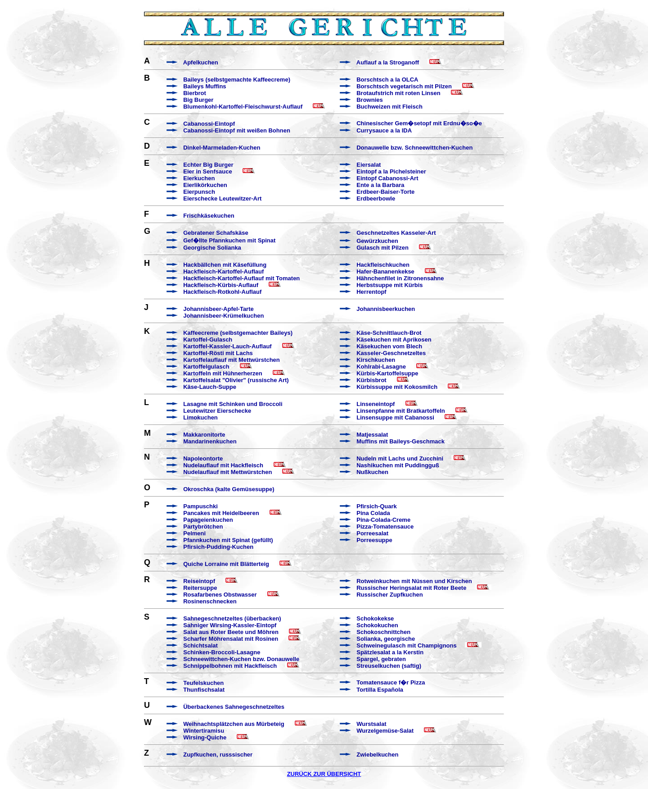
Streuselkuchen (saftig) (388, 665)
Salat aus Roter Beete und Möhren (231, 632)
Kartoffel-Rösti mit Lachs (218, 353)
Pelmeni (194, 533)
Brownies (369, 99)
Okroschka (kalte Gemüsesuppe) (228, 489)
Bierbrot (194, 93)
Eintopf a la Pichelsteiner (391, 171)
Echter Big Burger (208, 164)
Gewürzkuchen (377, 240)
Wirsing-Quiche (204, 737)
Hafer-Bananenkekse (385, 271)
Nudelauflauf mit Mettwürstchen (227, 472)
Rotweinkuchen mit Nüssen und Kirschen (414, 581)
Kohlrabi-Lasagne (381, 366)
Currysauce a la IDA (384, 130)
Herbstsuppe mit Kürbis (389, 285)
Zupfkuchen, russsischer (217, 754)
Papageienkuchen (208, 519)
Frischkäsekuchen (208, 215)
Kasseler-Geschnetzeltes (391, 353)
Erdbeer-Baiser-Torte (385, 191)
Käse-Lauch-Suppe (209, 386)
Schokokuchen (377, 625)
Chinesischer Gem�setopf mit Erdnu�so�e (419, 123)
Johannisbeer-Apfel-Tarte (218, 309)
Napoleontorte (203, 458)
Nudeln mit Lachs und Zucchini (399, 458)
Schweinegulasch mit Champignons (406, 645)
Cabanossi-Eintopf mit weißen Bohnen (236, 130)
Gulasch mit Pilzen (382, 247)
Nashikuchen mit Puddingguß (397, 465)
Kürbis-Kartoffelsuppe (387, 373)
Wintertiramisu (203, 730)
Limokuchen (200, 417)
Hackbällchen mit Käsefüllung (224, 264)
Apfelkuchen (200, 62)
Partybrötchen (203, 526)
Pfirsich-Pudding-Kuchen (218, 546)
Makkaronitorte (204, 434)
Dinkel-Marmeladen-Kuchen (221, 147)
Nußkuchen (372, 472)
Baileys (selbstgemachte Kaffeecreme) (236, 79)
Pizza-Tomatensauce (385, 526)
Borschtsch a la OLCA (387, 79)
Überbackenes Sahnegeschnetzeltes (233, 706)
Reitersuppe (200, 587)
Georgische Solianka (212, 247)
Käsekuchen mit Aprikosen (393, 339)
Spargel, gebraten (381, 659)
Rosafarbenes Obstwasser (219, 594)
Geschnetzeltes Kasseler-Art (396, 232)
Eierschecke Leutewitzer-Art (222, 198)
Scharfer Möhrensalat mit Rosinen (230, 638)
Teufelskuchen (203, 683)
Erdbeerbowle (375, 198)
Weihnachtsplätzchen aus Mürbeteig (233, 724)
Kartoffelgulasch (206, 366)
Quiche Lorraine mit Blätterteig (226, 564)
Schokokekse (375, 618)
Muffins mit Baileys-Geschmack (400, 441)
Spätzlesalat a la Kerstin (389, 652)
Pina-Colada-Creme (383, 519)
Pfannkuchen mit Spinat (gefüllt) (228, 540)
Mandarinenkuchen (209, 441)
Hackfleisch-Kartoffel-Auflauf (223, 271)
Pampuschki (200, 506)
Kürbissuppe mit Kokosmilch (396, 386)
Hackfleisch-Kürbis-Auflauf (220, 285)
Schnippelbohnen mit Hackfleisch (230, 665)
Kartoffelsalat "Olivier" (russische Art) (235, 380)
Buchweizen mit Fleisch (389, 106)
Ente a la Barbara (380, 185)
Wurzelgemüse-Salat (385, 730)
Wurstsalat (371, 724)
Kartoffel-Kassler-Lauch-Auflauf (227, 346)
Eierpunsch (199, 191)
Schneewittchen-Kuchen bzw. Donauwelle (241, 659)
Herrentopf (371, 291)
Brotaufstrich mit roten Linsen (398, 93)
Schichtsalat (200, 645)
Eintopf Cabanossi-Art (387, 178)
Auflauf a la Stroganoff (387, 62)
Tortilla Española (379, 689)
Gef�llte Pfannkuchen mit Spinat (229, 240)
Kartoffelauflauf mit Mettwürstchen (231, 359)
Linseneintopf (375, 404)
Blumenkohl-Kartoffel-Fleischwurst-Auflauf (242, 106)
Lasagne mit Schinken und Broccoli (232, 404)
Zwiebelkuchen (377, 754)
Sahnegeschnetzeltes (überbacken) (232, 618)
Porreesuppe (374, 540)
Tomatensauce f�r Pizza (390, 682)
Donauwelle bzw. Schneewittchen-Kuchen (414, 147)
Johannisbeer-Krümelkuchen (223, 315)
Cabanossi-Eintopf (209, 123)
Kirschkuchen (375, 359)
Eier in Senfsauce (207, 171)
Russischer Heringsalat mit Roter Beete (411, 587)
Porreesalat (372, 533)
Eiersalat (368, 164)
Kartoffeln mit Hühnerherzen (222, 373)
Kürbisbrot (371, 380)
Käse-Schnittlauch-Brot (388, 332)
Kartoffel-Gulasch (207, 339)
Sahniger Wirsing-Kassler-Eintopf (229, 625)
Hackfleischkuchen (383, 264)
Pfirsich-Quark (376, 506)
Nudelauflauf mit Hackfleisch (223, 465)
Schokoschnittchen (383, 632)
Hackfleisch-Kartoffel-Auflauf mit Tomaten (241, 278)
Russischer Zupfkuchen (389, 594)
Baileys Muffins (204, 86)
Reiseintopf (199, 581)
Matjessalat (372, 434)
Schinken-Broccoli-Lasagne (221, 652)
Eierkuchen (199, 178)
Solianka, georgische (385, 638)
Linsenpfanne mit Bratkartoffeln (400, 410)
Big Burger (198, 99)
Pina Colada (373, 513)
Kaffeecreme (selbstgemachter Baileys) (237, 332)
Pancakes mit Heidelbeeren (221, 513)
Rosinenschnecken (210, 601)
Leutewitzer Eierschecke (217, 410)
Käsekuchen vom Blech (389, 346)
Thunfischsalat (204, 689)
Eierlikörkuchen (205, 185)
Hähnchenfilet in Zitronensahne (400, 278)
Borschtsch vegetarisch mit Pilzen (404, 86)
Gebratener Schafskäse (215, 232)
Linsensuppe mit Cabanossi (395, 417)
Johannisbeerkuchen (385, 309)
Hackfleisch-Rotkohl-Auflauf (222, 291)
